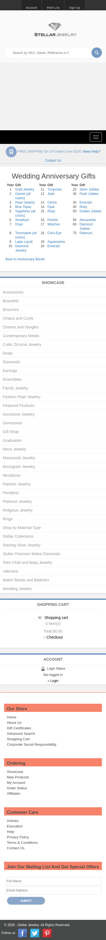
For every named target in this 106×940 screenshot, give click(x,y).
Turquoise (54, 189)
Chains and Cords (18, 318)
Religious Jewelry (18, 510)
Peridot (52, 220)
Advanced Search (21, 734)
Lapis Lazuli (24, 242)
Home (11, 717)
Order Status (17, 788)
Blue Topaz (23, 207)
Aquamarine (56, 242)
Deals (8, 353)
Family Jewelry (15, 388)
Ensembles (12, 379)
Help (10, 832)
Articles (13, 821)
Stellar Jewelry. (29, 925)
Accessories (13, 292)
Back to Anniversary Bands (25, 259)
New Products (18, 777)
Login (54, 681)
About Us (14, 723)
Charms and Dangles (21, 327)
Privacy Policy (18, 837)
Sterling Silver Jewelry (22, 545)
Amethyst (22, 220)
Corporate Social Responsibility (31, 744)
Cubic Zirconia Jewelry (22, 344)
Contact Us (15, 848)
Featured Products (18, 405)
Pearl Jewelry (25, 202)
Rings (8, 519)
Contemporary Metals (21, 336)
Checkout (55, 637)
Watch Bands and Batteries (26, 580)
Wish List (53, 7)
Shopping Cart (18, 739)
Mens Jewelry (14, 449)
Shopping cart (56, 617)
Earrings (10, 370)
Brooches (11, 309)
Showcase (15, 772)
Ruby (83, 207)
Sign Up (74, 7)
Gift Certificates (19, 728)
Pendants (11, 493)
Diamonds (11, 362)
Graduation (12, 440)
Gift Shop (11, 432)
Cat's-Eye (54, 233)
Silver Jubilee (89, 189)
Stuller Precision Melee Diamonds (31, 554)
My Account (16, 783)
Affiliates (13, 793)
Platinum (85, 233)
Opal (50, 207)
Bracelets (11, 301)
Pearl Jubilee (88, 194)
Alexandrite (87, 220)
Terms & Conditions (22, 843)
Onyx (19, 224)
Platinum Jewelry (17, 501)
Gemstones (12, 423)
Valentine (10, 571)
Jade (51, 194)
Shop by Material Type (22, 527)
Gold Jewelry (24, 189)
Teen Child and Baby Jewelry (27, 562)
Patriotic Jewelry (17, 484)
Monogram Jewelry (19, 466)
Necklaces (12, 475)
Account (31, 7)
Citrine (52, 202)
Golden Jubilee (90, 211)
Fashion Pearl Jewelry (22, 397)
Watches (53, 224)
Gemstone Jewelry (19, 414)
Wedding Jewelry (17, 589)
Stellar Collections (18, 536)
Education (15, 826)
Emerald (85, 202)
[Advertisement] (53, 96)
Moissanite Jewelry (19, 458)
